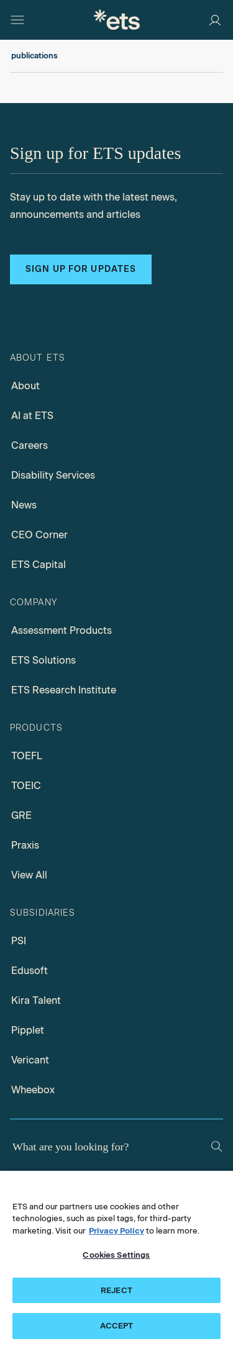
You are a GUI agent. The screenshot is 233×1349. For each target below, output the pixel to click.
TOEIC (26, 786)
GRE (21, 815)
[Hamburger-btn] (17, 19)
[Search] (216, 1146)
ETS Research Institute (63, 690)
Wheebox (33, 1090)
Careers (29, 445)
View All (29, 875)
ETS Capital (38, 565)
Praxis (25, 845)
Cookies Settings (116, 1255)
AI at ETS (32, 416)
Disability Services (53, 475)
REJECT (116, 1290)
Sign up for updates (80, 269)
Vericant (30, 1060)
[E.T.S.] (116, 19)
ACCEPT (117, 1325)
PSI (18, 941)
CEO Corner (39, 535)
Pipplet (27, 1030)
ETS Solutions (43, 660)
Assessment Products (61, 630)
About (25, 386)
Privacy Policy (116, 1230)
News (24, 505)
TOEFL (26, 756)
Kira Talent (36, 1000)
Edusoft (29, 971)
